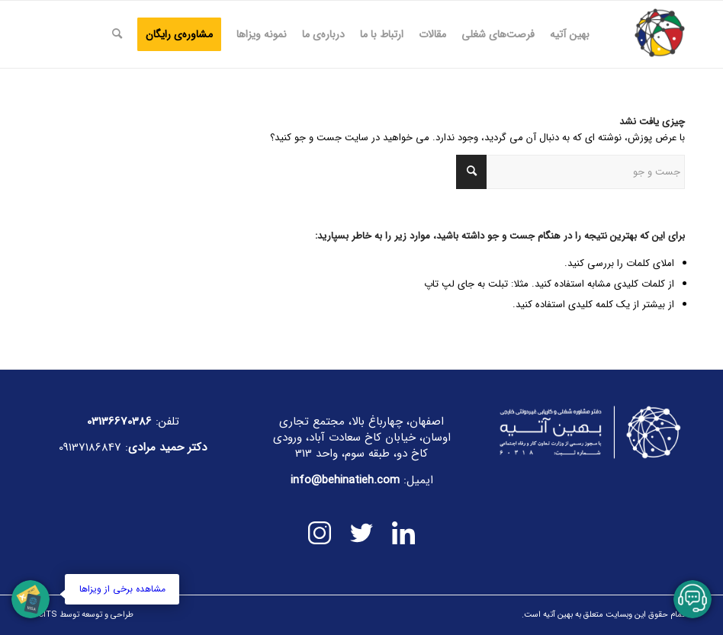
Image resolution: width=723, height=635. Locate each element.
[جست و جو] (117, 34)
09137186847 (90, 447)
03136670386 (119, 421)
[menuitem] (569, 34)
